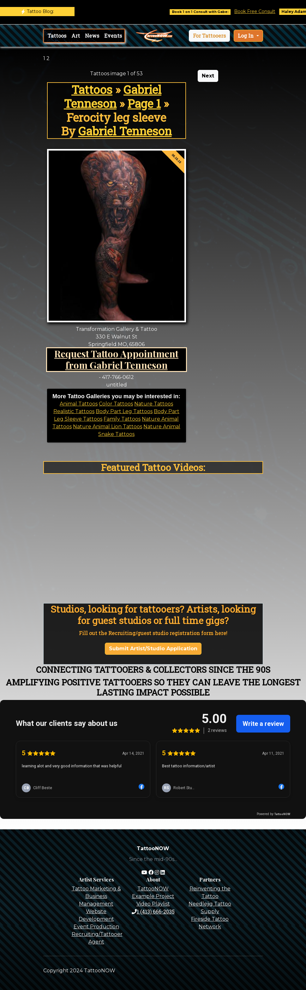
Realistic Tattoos (73, 411)
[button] (209, 36)
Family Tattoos (122, 419)
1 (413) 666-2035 (153, 911)
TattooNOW (153, 889)
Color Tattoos (116, 404)
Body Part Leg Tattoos (124, 411)
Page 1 (144, 103)
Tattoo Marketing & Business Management (96, 896)
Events (113, 35)
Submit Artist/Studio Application (153, 649)
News (92, 35)
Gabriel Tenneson (112, 96)
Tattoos (57, 35)
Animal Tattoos (79, 404)
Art (75, 35)
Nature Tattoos (153, 404)
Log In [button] (246, 35)
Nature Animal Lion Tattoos (107, 427)
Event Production (96, 927)
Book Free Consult (260, 11)
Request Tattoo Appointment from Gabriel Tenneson (116, 359)
